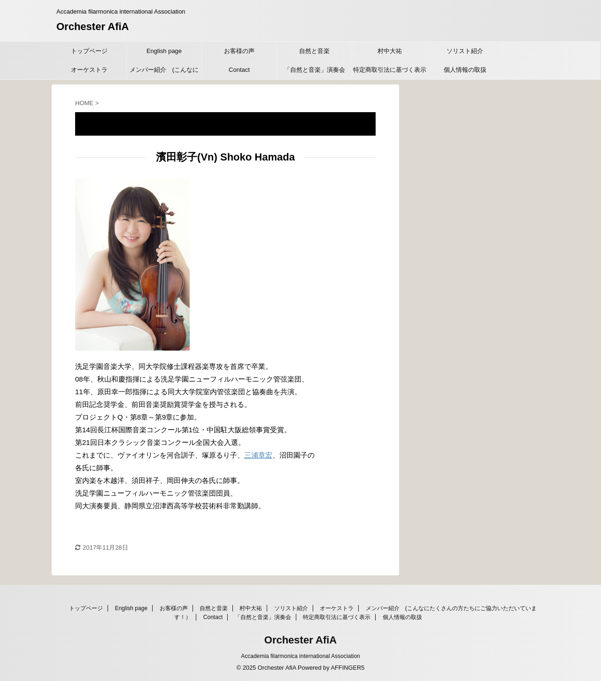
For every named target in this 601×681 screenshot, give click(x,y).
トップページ (89, 50)
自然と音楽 (314, 50)
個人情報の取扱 (465, 69)
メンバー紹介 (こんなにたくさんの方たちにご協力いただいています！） (164, 72)
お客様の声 (239, 50)
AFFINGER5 (347, 667)
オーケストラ (89, 69)
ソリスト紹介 (465, 50)
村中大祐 (390, 50)
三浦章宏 (258, 455)
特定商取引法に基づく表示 (389, 69)
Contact (239, 69)
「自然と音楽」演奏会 (314, 69)
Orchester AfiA (92, 26)
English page (164, 50)
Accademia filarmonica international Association (300, 656)
